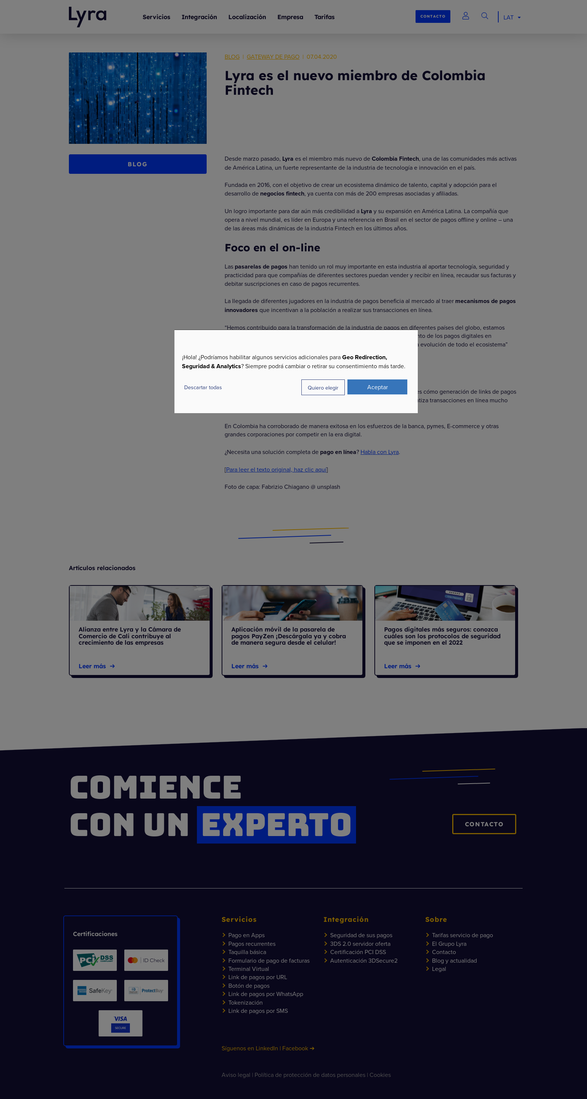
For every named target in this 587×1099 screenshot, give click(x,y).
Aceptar (377, 387)
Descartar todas (203, 387)
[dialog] (296, 371)
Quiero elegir (323, 387)
